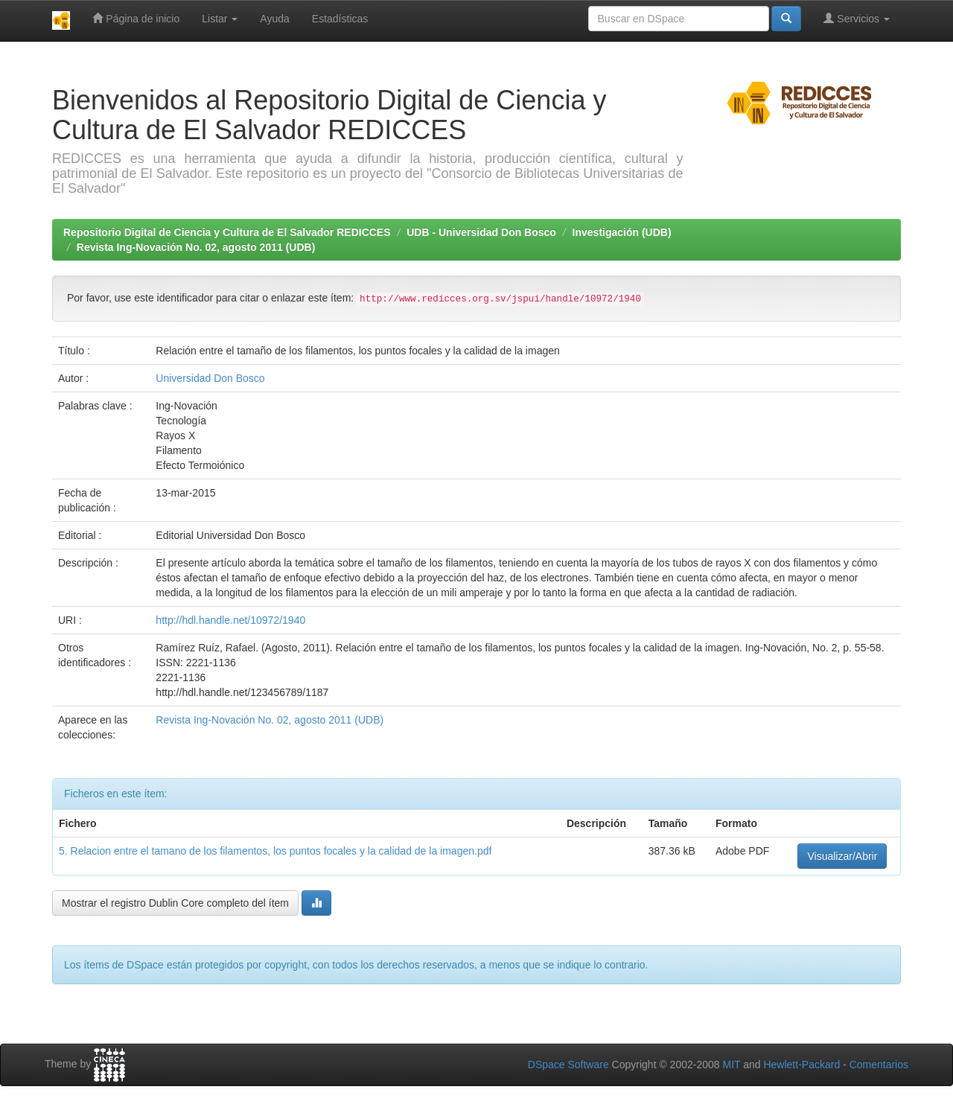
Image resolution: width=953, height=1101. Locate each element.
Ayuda (274, 19)
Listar (220, 19)
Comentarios (879, 1064)
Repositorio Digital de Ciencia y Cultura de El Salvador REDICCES (227, 232)
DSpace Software (568, 1064)
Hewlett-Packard (801, 1064)
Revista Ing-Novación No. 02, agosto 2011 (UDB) (196, 247)
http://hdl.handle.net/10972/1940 (230, 620)
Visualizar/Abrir (842, 856)
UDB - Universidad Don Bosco (481, 232)
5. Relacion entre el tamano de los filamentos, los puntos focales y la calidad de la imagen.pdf (275, 851)
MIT (731, 1064)
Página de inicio (135, 18)
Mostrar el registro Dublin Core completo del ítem (175, 903)
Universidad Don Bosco (210, 378)
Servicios (856, 18)
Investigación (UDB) (622, 232)
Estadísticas (340, 19)
